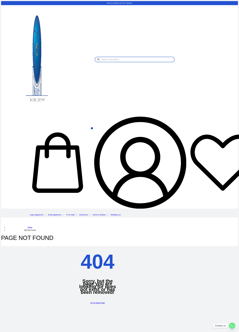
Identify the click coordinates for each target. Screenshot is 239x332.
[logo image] (37, 112)
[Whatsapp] (232, 326)
